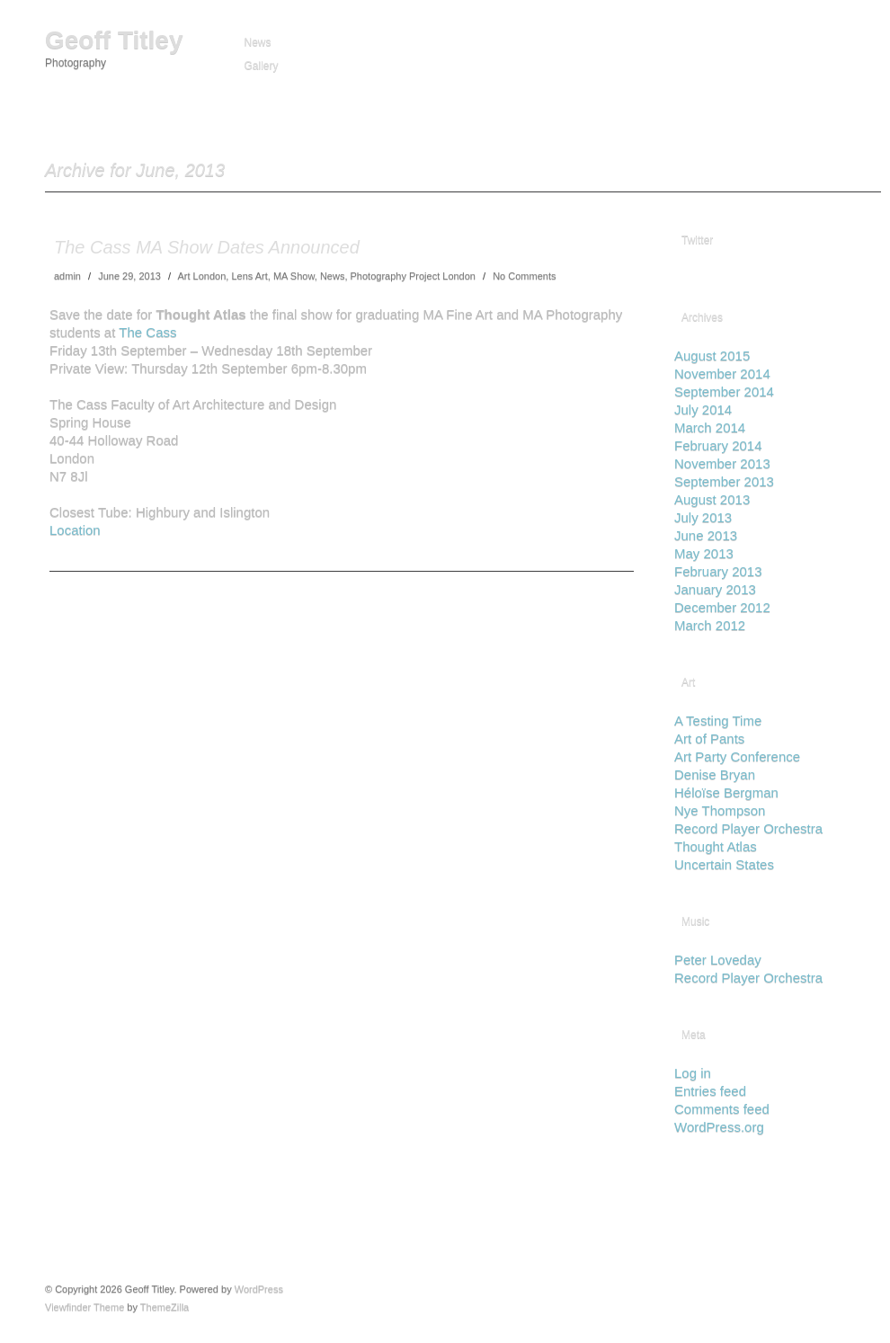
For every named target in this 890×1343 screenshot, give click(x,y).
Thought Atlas (715, 846)
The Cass (147, 332)
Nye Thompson (719, 810)
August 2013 (712, 499)
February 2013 (718, 571)
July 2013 (703, 517)
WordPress (259, 1289)
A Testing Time (717, 720)
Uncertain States (724, 864)
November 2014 (722, 373)
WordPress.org (719, 1126)
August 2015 (712, 355)
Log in (692, 1073)
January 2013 (715, 589)
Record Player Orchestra (748, 828)
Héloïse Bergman (726, 792)
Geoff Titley (114, 40)
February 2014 (718, 445)
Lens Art (249, 276)
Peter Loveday (717, 959)
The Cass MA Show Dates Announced (207, 247)
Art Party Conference (737, 756)
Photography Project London (413, 276)
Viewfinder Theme (84, 1307)
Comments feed (722, 1108)
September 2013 (724, 481)
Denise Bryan (714, 774)
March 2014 (709, 427)
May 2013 (704, 553)
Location (75, 530)
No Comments (524, 276)
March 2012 (709, 625)
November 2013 (722, 463)
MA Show (294, 276)
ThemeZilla (164, 1307)
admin (67, 276)
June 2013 (705, 535)
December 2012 (722, 607)
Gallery (262, 65)
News (258, 42)
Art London (201, 276)
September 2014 (724, 391)
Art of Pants (709, 738)
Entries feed (710, 1090)
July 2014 (703, 409)
